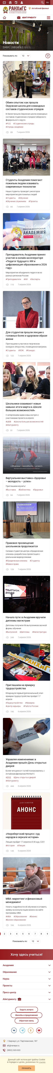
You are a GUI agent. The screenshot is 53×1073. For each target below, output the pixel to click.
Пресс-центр (16, 47)
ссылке (42, 1062)
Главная (6, 47)
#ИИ (26, 279)
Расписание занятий (4, 2)
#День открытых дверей (25, 777)
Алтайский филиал (40, 8)
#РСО (8, 124)
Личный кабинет (22, 2)
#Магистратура (39, 632)
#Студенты (11, 198)
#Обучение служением (16, 201)
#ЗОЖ (21, 350)
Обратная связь (26, 1021)
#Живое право (12, 564)
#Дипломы (25, 632)
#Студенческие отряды (23, 124)
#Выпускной (11, 632)
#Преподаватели (13, 279)
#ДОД (8, 777)
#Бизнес (33, 916)
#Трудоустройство (14, 703)
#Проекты (33, 201)
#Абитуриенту (12, 425)
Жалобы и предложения (26, 1015)
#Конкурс (30, 350)
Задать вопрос (26, 1010)
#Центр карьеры (13, 706)
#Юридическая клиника (16, 561)
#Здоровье (38, 490)
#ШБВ (8, 422)
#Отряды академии (14, 127)
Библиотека (10, 2)
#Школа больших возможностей (28, 422)
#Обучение (23, 198)
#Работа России (30, 706)
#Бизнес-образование (16, 920)
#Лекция (21, 845)
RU (47, 2)
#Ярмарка (29, 703)
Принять (26, 1068)
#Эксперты (35, 279)
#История (10, 845)
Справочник (16, 2)
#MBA (8, 916)
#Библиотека (24, 490)
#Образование (20, 916)
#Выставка (11, 490)
